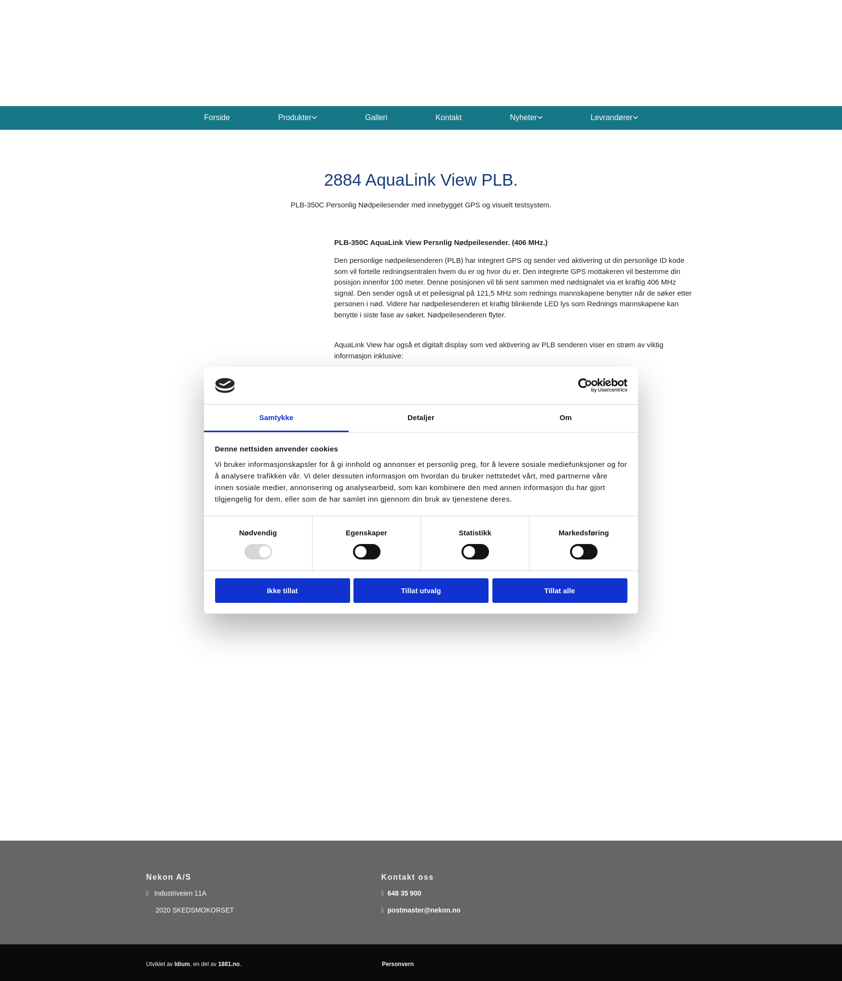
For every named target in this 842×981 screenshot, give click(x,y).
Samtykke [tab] (276, 417)
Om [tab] (565, 417)
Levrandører (612, 117)
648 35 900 (404, 893)
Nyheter (523, 117)
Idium (182, 964)
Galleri (376, 117)
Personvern (398, 964)
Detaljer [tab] (421, 417)
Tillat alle (559, 590)
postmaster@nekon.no (423, 910)
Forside (217, 117)
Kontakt (448, 117)
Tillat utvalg (421, 590)
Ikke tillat (282, 590)
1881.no (229, 964)
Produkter (295, 117)
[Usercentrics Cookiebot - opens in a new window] (585, 385)
